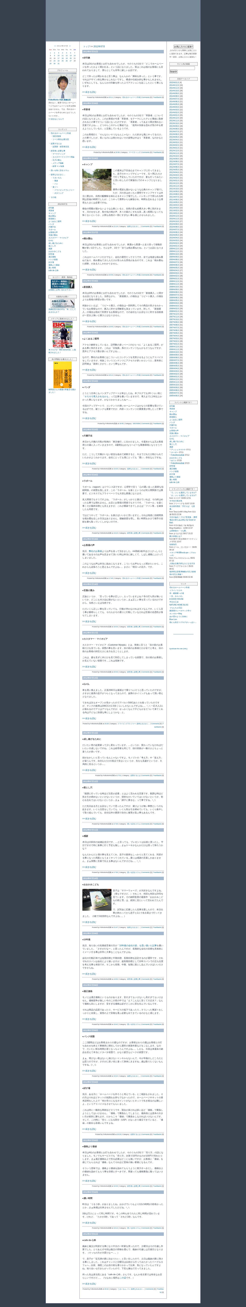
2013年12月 (174, 118)
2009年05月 (174, 268)
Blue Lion (173, 619)
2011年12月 (174, 183)
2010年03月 (174, 240)
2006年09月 (174, 355)
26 (67, 61)
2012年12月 (174, 151)
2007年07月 (174, 328)
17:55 (116, 872)
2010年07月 (174, 230)
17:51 (119, 775)
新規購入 (52, 219)
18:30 (116, 1186)
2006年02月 (174, 374)
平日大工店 (174, 602)
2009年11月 (174, 251)
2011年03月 (174, 208)
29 (50, 63)
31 (58, 63)
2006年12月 (174, 347)
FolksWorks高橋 (177, 455)
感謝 (50, 249)
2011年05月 (174, 202)
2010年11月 (174, 219)
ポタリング (58, 193)
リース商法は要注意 (61, 139)
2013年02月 (174, 145)
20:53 (116, 672)
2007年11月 (174, 317)
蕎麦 (56, 181)
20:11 (111, 97)
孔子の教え (57, 160)
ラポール (52, 230)
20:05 (111, 275)
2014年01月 (174, 115)
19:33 (116, 469)
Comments (146, 97)
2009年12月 (174, 249)
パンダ (51, 224)
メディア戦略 (58, 163)
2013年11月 (174, 121)
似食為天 (173, 544)
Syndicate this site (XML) (178, 649)
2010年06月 (174, 232)
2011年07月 (174, 197)
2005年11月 (174, 382)
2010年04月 (174, 238)
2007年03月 (174, 339)
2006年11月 (174, 349)
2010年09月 (174, 224)
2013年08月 (174, 129)
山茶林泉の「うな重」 (178, 531)
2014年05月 (174, 104)
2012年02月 (174, 178)
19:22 (116, 1076)
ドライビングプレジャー (64, 190)
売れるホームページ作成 (61, 133)
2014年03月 (174, 110)
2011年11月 (174, 186)
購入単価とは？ (175, 536)
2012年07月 (99, 46)
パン (56, 184)
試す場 (51, 262)
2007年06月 (174, 330)
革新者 (51, 211)
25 (62, 61)
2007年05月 (174, 333)
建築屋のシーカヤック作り (180, 611)
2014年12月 (174, 85)
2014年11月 (174, 88)
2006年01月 (174, 377)
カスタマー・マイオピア (59, 238)
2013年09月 (174, 126)
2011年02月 (174, 211)
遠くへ (55, 187)
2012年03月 (174, 175)
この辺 (122, 1277)
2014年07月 (174, 99)
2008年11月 (174, 284)
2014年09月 (174, 93)
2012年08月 (174, 161)
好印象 (51, 208)
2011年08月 (174, 194)
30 (54, 63)
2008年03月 (174, 306)
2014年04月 (174, 107)
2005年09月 (174, 388)
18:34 (116, 627)
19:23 (116, 533)
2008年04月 (174, 303)
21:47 (116, 927)
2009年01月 (174, 279)
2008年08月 (174, 292)
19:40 (111, 327)
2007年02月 (174, 341)
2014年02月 (174, 112)
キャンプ (52, 213)
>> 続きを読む (89, 92)
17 (58, 58)
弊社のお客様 (95, 551)
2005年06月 (174, 396)
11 (62, 55)
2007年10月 (174, 319)
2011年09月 (174, 191)
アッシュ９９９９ (178, 450)
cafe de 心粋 (54, 270)
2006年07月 (174, 360)
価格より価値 (54, 265)
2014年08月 (174, 96)
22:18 (116, 226)
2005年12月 (174, 379)
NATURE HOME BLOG (178, 605)
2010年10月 (174, 221)
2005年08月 (174, 390)
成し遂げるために (56, 243)
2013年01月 (174, 148)
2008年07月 (174, 295)
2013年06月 (174, 134)
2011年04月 (174, 205)
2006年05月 (174, 366)
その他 (53, 197)
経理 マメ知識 (58, 166)
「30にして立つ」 (78, 6)
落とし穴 (52, 246)
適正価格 (52, 257)
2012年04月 (174, 172)
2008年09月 (174, 289)
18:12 (111, 375)
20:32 (106, 1289)
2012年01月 (174, 181)
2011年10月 (174, 189)
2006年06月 (174, 363)
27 (71, 61)
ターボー (174, 452)
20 (71, 58)
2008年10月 (174, 287)
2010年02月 (174, 243)
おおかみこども (55, 251)
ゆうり (174, 461)
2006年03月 (174, 371)
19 (67, 58)
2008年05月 (174, 300)
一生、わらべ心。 (176, 596)
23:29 (107, 724)
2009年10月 (174, 254)
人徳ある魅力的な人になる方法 (182, 563)
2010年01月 (174, 246)
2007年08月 (174, 325)
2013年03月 (174, 142)
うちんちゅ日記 (175, 608)
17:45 (111, 578)
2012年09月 (174, 159)
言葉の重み (53, 235)
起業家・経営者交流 (61, 147)
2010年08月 (174, 227)
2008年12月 (174, 281)
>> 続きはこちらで (56, 119)
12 (67, 55)
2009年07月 (174, 262)
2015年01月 (174, 83)
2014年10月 (174, 91)
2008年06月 (174, 298)
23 (54, 61)
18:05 (121, 423)
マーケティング (59, 154)
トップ (86, 46)
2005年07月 (174, 393)
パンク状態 (53, 260)
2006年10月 (174, 352)
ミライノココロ (175, 590)
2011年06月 (174, 200)
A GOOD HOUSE (176, 599)
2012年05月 (174, 170)
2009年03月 (174, 273)
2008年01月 (174, 311)
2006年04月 (174, 368)
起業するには (56, 144)
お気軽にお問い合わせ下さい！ (61, 290)
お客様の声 (53, 232)
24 (58, 61)
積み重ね (52, 216)
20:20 (119, 1134)
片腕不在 (52, 227)
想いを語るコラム (133, 824)
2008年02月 (174, 309)
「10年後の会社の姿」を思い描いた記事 (137, 945)
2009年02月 (174, 276)
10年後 (51, 254)
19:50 (116, 979)
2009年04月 (174, 270)
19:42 (116, 1024)
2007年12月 (174, 314)
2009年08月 (174, 260)
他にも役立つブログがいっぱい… (183, 622)
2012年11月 (174, 153)
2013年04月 (174, 140)
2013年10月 (174, 123)
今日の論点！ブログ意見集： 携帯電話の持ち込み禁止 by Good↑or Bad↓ (183, 520)
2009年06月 (174, 265)
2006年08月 (174, 358)
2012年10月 (174, 156)
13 (71, 55)
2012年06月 (174, 167)
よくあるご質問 (55, 221)
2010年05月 (174, 235)
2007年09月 (174, 322)
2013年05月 (174, 137)
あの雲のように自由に (178, 616)
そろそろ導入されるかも (97, 396)
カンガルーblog (175, 614)
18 (62, 58)
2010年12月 (174, 216)
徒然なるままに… (58, 175)
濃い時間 (52, 268)
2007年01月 (174, 344)
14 (74, 55)
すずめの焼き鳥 (175, 501)
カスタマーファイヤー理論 (63, 157)
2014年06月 (174, 102)
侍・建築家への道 (176, 593)
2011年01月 (174, 213)
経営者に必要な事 (58, 151)
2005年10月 (174, 385)
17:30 (116, 824)
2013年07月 (174, 132)
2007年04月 (174, 336)
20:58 (117, 152)
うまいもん (57, 178)
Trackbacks (157, 97)
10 (58, 55)
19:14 (116, 1228)
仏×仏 (51, 240)
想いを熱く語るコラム (60, 170)
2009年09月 (174, 257)
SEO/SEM (57, 136)
